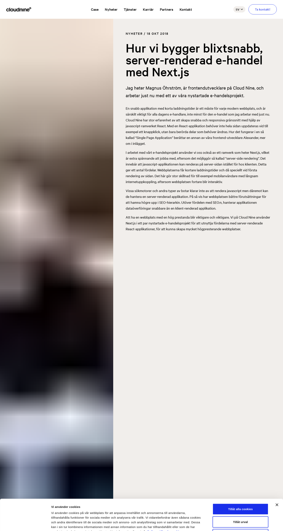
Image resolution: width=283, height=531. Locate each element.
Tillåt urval (240, 492)
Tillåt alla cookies (240, 479)
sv (239, 9)
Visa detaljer (212, 523)
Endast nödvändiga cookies (240, 505)
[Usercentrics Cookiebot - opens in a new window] (25, 523)
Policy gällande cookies (165, 502)
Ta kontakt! (262, 9)
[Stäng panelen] (277, 475)
